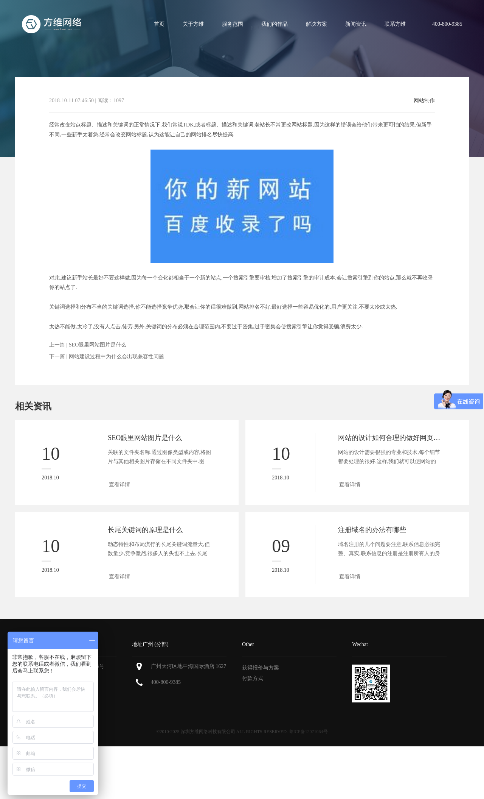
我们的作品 (274, 24)
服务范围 (232, 24)
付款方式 (252, 678)
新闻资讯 (355, 24)
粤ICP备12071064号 (308, 731)
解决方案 (316, 24)
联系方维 (395, 24)
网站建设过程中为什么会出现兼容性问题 (116, 356)
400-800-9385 (166, 682)
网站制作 (424, 100)
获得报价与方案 (260, 668)
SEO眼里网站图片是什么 (97, 345)
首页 (159, 24)
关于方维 (193, 24)
